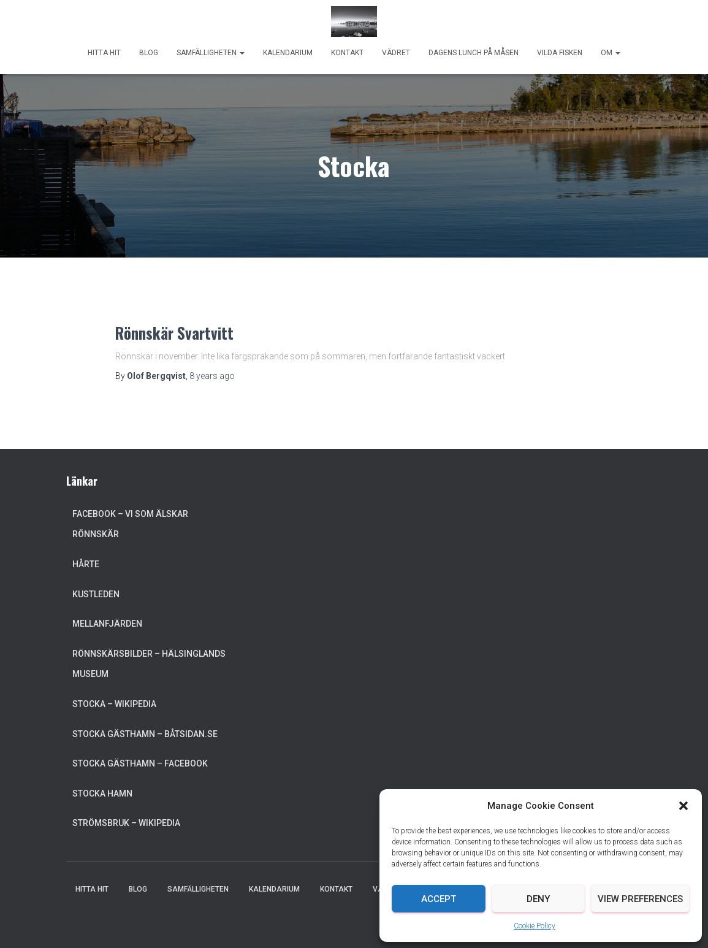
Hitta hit (104, 52)
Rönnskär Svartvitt (174, 332)
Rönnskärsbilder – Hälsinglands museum (149, 664)
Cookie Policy (534, 926)
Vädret (396, 52)
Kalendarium (288, 52)
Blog (148, 52)
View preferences (640, 898)
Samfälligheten (211, 52)
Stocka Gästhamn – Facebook (140, 763)
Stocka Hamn (102, 793)
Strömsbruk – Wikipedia (126, 823)
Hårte (85, 564)
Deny (538, 898)
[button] (683, 806)
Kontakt (347, 52)
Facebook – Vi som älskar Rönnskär (130, 524)
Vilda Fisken (559, 52)
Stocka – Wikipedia (114, 704)
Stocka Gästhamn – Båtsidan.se (145, 734)
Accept (438, 898)
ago (212, 376)
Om (610, 52)
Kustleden (96, 594)
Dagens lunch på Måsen (473, 52)
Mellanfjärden (107, 624)
